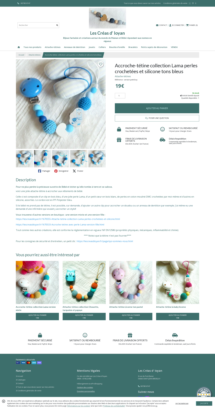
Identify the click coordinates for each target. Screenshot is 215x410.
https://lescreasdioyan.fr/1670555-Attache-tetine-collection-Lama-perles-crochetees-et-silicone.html (68, 219)
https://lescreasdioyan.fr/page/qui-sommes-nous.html (105, 241)
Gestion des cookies (85, 387)
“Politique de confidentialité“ (114, 406)
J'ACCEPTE (204, 403)
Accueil (21, 55)
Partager (44, 171)
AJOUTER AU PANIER (157, 108)
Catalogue (20, 380)
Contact (19, 383)
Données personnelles (86, 391)
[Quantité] (120, 96)
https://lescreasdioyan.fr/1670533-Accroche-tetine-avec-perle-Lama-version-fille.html (60, 224)
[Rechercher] (57, 25)
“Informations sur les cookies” (78, 406)
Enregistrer (61, 171)
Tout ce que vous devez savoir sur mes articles (35, 387)
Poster (78, 171)
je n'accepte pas (182, 403)
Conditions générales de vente (28, 390)
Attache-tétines (34, 55)
